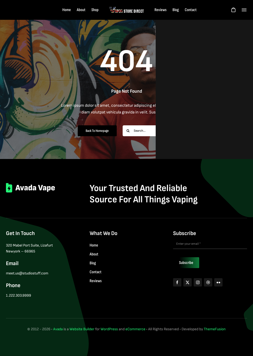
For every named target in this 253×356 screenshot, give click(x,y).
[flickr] (218, 282)
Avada (58, 329)
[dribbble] (208, 282)
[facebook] (177, 282)
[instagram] (198, 282)
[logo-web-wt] (126, 8)
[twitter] (187, 282)
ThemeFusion (215, 329)
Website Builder (81, 329)
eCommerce (135, 329)
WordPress (109, 329)
